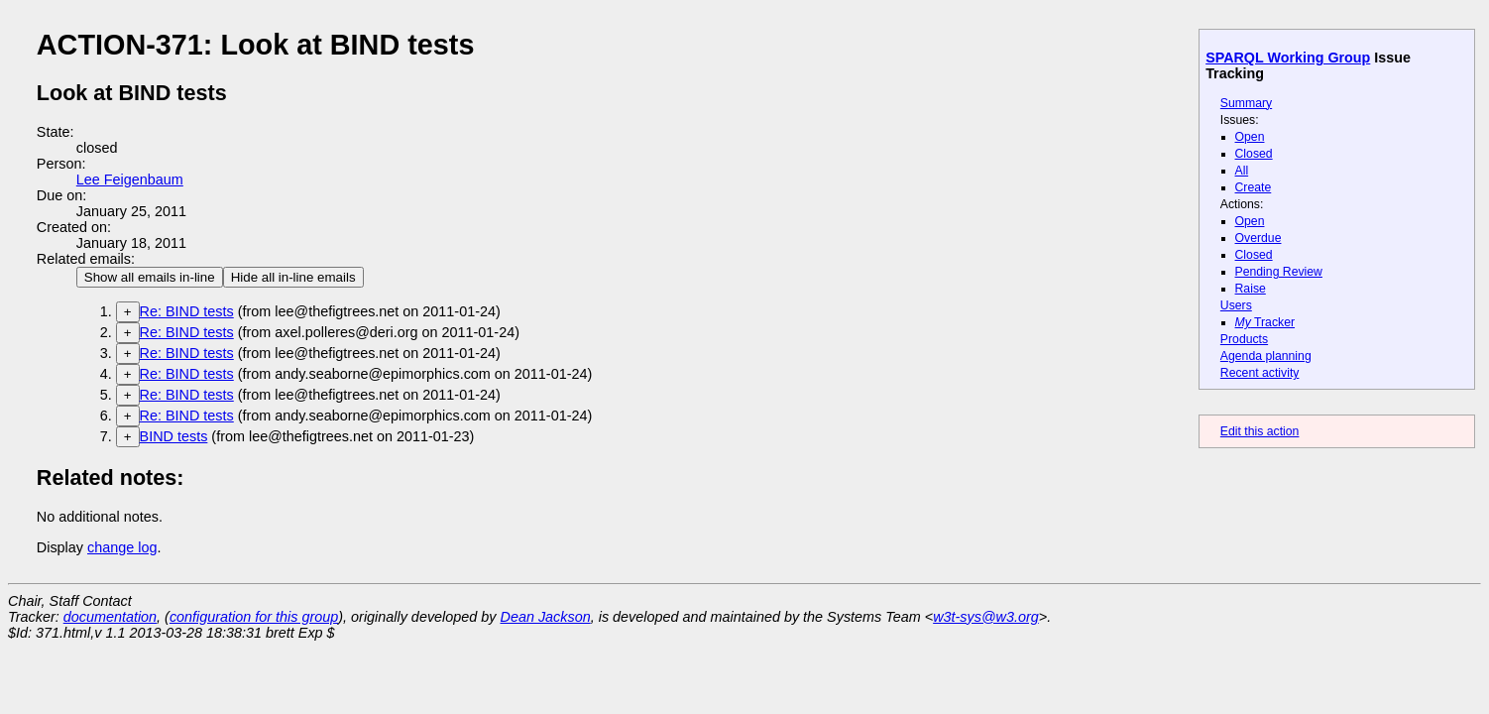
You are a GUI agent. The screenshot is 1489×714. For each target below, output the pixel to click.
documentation (110, 617)
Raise (1250, 289)
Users (1236, 305)
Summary (1246, 103)
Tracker (1265, 322)
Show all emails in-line (149, 277)
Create (1253, 187)
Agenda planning (1266, 356)
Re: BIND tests (187, 311)
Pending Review (1278, 272)
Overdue (1258, 238)
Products (1244, 339)
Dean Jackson (546, 617)
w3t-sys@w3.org (986, 617)
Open (1250, 137)
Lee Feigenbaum (129, 179)
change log (122, 547)
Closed (1254, 154)
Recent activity (1260, 373)
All (1242, 171)
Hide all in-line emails (293, 277)
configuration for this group (254, 617)
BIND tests (174, 436)
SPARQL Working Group (1287, 57)
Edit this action (1260, 431)
